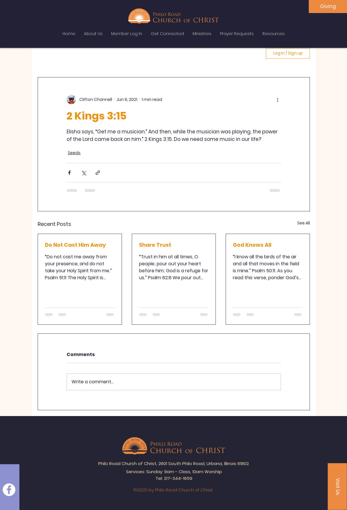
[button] (337, 486)
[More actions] (277, 99)
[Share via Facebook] (69, 172)
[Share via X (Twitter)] (83, 172)
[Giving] (328, 6)
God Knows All (252, 244)
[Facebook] (9, 489)
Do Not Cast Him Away (75, 244)
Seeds (74, 153)
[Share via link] (98, 172)
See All (303, 223)
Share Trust (155, 244)
